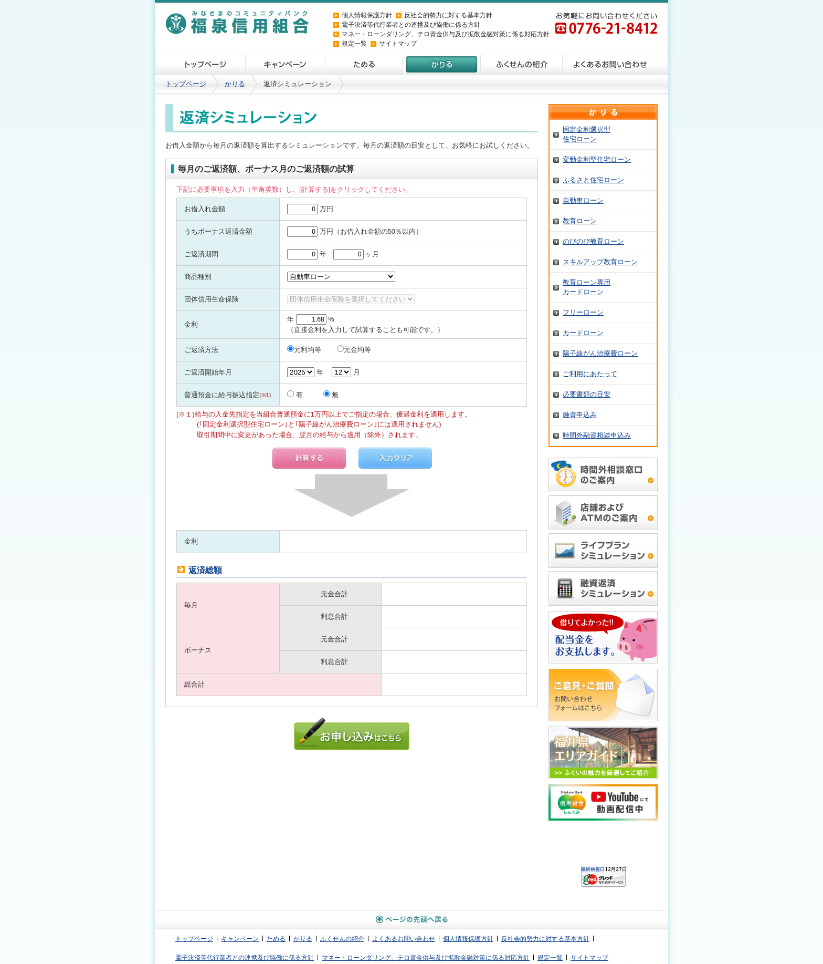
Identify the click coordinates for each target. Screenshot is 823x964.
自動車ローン (583, 200)
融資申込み (580, 415)
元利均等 (304, 350)
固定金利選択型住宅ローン (586, 134)
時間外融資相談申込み (597, 435)
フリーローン (583, 312)
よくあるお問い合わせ (615, 65)
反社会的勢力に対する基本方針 (454, 15)
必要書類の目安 (586, 394)
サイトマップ (398, 43)
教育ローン (580, 221)
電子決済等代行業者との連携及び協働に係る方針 (411, 24)
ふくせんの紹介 (521, 65)
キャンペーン (285, 65)
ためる (364, 65)
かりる (441, 65)
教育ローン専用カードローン (586, 287)
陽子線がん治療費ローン (600, 353)
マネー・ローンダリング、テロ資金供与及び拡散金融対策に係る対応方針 (446, 34)
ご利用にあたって (590, 374)
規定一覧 (354, 43)
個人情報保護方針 (367, 15)
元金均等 (354, 350)
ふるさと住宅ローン (593, 180)
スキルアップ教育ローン (600, 262)
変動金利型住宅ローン (597, 159)
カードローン (583, 333)
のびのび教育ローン (593, 241)
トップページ (200, 65)
